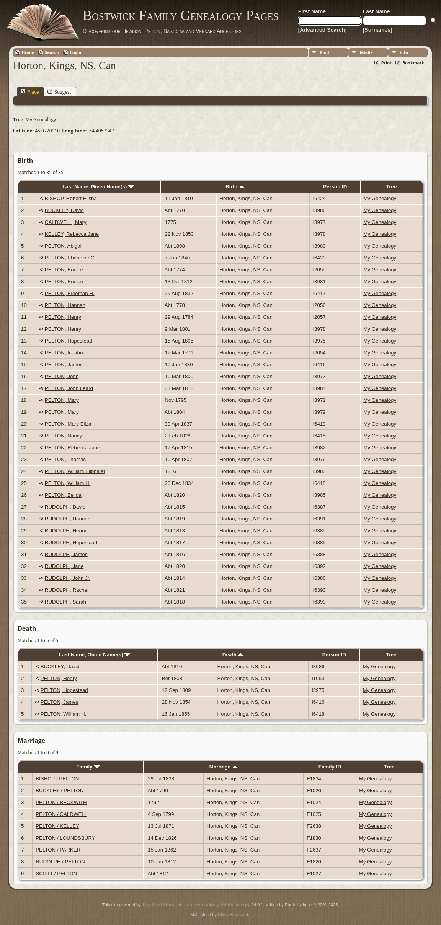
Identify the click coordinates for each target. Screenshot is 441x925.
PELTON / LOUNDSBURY (65, 838)
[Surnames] (377, 30)
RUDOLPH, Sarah (65, 602)
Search (52, 52)
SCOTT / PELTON (56, 873)
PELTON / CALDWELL (61, 814)
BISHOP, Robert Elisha (71, 198)
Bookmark (413, 62)
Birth (235, 186)
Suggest (59, 91)
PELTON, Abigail (64, 246)
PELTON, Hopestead (68, 341)
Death (233, 654)
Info (404, 52)
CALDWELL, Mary (66, 222)
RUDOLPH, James (66, 554)
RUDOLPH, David (65, 507)
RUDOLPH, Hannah (67, 519)
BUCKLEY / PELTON (59, 790)
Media (366, 52)
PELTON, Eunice (64, 269)
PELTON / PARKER (58, 850)
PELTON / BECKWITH (61, 802)
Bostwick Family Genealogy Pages (181, 15)
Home (28, 52)
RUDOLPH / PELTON (60, 862)
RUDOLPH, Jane (64, 566)
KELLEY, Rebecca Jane (72, 234)
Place (30, 91)
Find (324, 52)
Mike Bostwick (233, 914)
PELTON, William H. (67, 483)
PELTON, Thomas (65, 459)
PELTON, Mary (62, 400)
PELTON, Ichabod (65, 353)
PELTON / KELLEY (57, 826)
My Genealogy (379, 198)
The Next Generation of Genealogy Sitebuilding (194, 904)
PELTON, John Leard (69, 388)
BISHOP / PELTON (57, 778)
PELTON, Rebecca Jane (72, 447)
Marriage (223, 767)
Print (386, 62)
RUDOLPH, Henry (65, 530)
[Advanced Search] (322, 30)
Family (88, 767)
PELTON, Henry (63, 317)
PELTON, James (64, 364)
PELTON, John (61, 376)
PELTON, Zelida (63, 495)
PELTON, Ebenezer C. (70, 258)
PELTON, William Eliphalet (75, 471)
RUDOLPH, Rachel (66, 590)
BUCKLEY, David (64, 210)
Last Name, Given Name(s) (98, 186)
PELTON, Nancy (63, 436)
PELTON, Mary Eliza (68, 424)
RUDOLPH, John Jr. (67, 578)
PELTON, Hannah (65, 305)
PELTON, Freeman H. (70, 293)
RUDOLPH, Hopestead (71, 542)
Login (76, 52)
